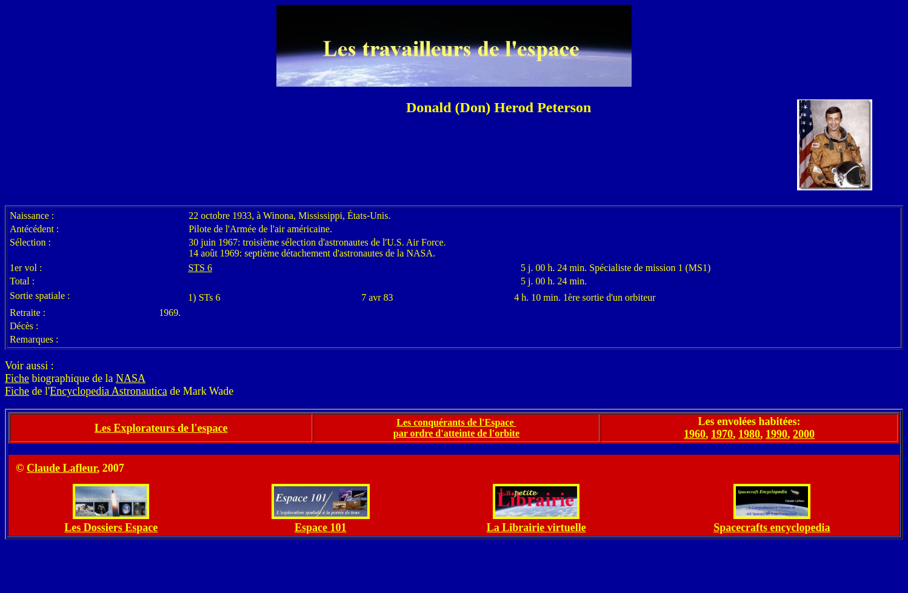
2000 (804, 434)
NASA (130, 378)
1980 (749, 434)
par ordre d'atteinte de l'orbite (456, 433)
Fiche (17, 378)
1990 (776, 434)
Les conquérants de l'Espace (456, 422)
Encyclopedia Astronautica (108, 391)
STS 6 (200, 268)
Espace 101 (321, 527)
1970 (722, 434)
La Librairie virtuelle (536, 527)
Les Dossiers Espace (111, 527)
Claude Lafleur (62, 468)
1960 (695, 434)
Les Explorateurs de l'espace (161, 428)
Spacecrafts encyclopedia (771, 527)
